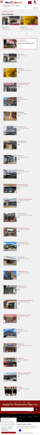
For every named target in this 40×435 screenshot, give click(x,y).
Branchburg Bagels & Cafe (24, 83)
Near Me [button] (13, 5)
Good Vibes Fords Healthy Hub (25, 199)
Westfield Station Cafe (23, 271)
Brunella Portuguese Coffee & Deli (25, 300)
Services (27, 33)
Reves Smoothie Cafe (23, 184)
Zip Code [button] (18, 5)
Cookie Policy (29, 416)
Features (19, 33)
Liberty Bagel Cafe (22, 213)
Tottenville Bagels (22, 40)
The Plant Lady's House (23, 228)
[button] (30, 2)
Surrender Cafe (21, 257)
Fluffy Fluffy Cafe (21, 141)
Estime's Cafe (21, 170)
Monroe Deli (20, 329)
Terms (16, 416)
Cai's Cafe (20, 97)
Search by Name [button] (6, 5)
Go (36, 409)
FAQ (13, 416)
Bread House (21, 54)
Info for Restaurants (22, 416)
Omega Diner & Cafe (22, 242)
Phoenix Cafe (21, 358)
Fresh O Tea (20, 155)
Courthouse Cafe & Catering (24, 315)
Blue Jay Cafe (21, 344)
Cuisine (12, 33)
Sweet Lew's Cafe (22, 286)
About (3, 416)
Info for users (36, 416)
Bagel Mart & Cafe (22, 126)
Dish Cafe (20, 387)
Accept (8, 432)
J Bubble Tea (20, 68)
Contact (20, 419)
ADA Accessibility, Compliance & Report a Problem (20, 424)
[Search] (20, 8)
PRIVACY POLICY (5, 430)
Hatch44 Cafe (21, 112)
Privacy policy (8, 416)
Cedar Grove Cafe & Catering (24, 372)
